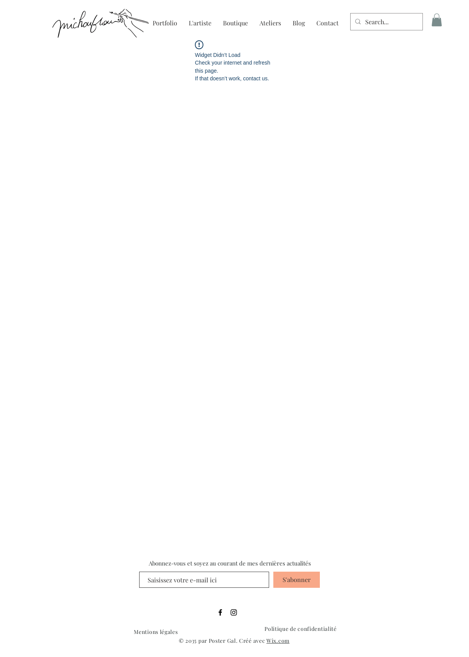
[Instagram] (234, 612)
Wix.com (277, 640)
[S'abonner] (296, 580)
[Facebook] (220, 612)
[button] (436, 19)
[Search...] (385, 21)
